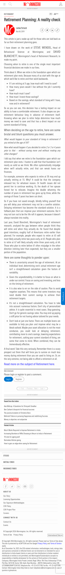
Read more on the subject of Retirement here (29, 364)
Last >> (42, 388)
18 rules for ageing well (12, 437)
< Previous (29, 388)
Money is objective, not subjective (15, 419)
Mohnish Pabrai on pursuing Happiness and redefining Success (26, 416)
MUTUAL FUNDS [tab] (7, 462)
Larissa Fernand (21, 28)
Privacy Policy (18, 535)
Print (57, 14)
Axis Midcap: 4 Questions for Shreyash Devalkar (20, 406)
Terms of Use (7, 535)
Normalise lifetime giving (12, 440)
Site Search (10, 4)
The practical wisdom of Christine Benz (17, 413)
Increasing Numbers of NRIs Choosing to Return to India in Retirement (28, 433)
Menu (4, 4)
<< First (21, 388)
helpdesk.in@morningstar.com (44, 568)
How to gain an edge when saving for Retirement (20, 443)
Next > (36, 388)
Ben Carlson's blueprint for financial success (19, 409)
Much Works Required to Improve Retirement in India (22, 430)
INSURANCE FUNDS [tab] (8, 468)
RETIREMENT (9, 14)
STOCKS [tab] (4, 455)
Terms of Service (56, 543)
